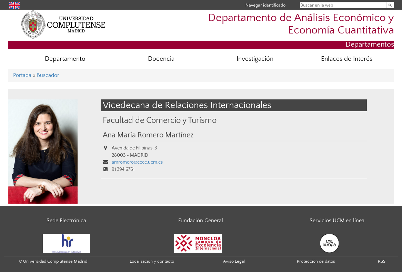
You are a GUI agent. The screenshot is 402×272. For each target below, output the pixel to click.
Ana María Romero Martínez (148, 135)
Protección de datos (316, 261)
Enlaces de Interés (346, 58)
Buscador (48, 75)
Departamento (65, 58)
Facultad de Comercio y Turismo (160, 120)
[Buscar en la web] (390, 5)
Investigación (255, 58)
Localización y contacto (152, 261)
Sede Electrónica (66, 220)
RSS (381, 261)
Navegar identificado (265, 5)
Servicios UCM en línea (337, 220)
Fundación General (200, 220)
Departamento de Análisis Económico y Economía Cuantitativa (301, 24)
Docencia (161, 58)
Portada (22, 75)
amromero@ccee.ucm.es (137, 162)
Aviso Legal (234, 261)
